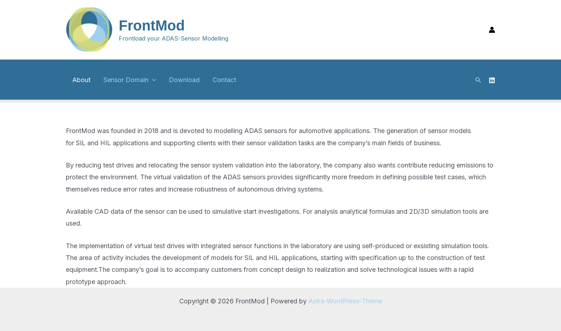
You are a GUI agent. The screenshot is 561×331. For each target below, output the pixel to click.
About (81, 80)
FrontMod (152, 25)
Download (184, 80)
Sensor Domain (129, 80)
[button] (478, 80)
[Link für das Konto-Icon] (492, 30)
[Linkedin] (492, 80)
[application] (152, 80)
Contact (224, 80)
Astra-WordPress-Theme (345, 301)
